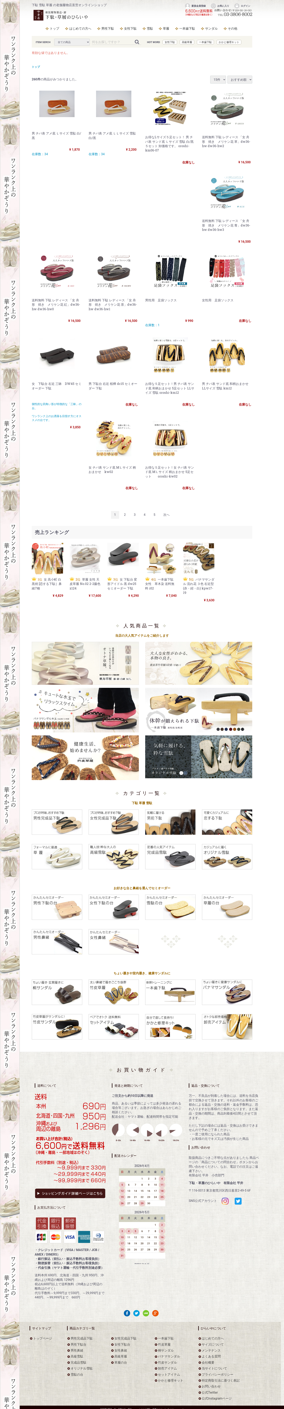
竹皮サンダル (167, 1363)
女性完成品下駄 (125, 1338)
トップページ (42, 1338)
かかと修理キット (229, 42)
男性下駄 (107, 28)
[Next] (166, 515)
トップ (54, 28)
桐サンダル (166, 1351)
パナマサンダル (169, 1356)
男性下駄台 (78, 1344)
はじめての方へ (80, 28)
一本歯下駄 (187, 28)
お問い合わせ (211, 1386)
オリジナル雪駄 (82, 1368)
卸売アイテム (167, 1368)
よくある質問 (211, 1356)
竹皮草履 (164, 1344)
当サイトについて (214, 1368)
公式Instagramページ (217, 1399)
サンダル (211, 28)
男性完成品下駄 (82, 1338)
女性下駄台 (122, 1344)
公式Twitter (210, 1393)
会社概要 (208, 1363)
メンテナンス (211, 1351)
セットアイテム (169, 1374)
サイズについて (213, 1344)
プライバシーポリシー (217, 1374)
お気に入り (219, 6)
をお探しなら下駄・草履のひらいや (61, 15)
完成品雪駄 (78, 1363)
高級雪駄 (77, 1356)
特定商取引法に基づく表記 (221, 1381)
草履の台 (120, 1363)
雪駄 (150, 28)
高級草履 (187, 42)
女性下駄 (130, 28)
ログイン (242, 6)
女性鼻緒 (120, 1351)
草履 (166, 28)
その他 (232, 28)
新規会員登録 (195, 6)
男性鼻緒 (77, 1351)
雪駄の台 (77, 1374)
